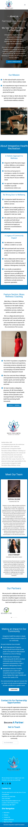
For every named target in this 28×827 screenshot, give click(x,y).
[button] (2, 611)
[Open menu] (24, 5)
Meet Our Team (8, 822)
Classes (6, 815)
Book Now (6, 812)
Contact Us (7, 817)
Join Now (22, 742)
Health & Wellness (9, 819)
